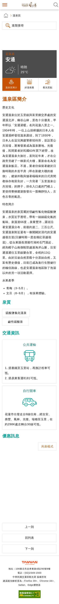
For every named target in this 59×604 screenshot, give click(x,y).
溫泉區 (17, 15)
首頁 (5, 15)
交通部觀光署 (29, 562)
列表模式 (47, 446)
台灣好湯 (29, 4)
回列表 (29, 537)
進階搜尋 (18, 25)
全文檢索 (56, 5)
